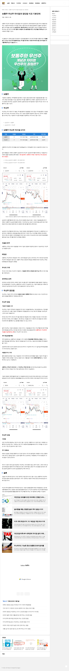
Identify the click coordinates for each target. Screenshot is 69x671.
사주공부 (54, 31)
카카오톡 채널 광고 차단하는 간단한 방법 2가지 (16, 622)
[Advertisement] (25, 579)
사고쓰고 (25, 3)
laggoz (18, 667)
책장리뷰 (54, 19)
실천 (8, 3)
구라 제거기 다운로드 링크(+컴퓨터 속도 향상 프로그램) (19, 608)
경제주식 (43, 3)
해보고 (13, 3)
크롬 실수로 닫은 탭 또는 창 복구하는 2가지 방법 (17, 628)
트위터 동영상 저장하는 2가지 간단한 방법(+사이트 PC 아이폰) (21, 611)
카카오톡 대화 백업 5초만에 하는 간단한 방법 (16, 618)
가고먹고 (18, 3)
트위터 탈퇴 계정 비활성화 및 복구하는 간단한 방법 (17, 615)
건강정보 (31, 3)
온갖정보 (37, 3)
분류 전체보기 (55, 11)
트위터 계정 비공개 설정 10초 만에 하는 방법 (15, 625)
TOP (66, 666)
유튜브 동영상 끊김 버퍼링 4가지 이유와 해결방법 (17, 605)
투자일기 (54, 29)
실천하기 (54, 27)
